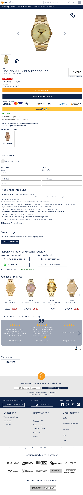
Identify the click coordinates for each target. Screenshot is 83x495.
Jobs (64, 435)
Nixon (11, 300)
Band (48, 184)
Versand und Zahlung (11, 417)
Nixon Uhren (10, 362)
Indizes (13, 204)
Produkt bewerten (10, 241)
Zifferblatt (8, 184)
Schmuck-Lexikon (39, 429)
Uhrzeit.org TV (38, 421)
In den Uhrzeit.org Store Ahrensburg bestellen (21, 123)
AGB (64, 441)
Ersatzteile (7, 421)
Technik (7, 179)
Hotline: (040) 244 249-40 (14, 259)
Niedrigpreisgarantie (14, 219)
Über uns (66, 430)
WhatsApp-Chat (11, 264)
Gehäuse (49, 179)
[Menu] (79, 3)
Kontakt (65, 418)
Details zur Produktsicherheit (13, 223)
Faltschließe (22, 214)
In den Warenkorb (43, 96)
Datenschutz (37, 433)
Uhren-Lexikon (38, 425)
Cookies (35, 436)
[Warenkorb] (74, 3)
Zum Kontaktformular (50, 259)
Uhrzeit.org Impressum (71, 424)
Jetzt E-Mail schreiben (51, 264)
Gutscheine (7, 425)
